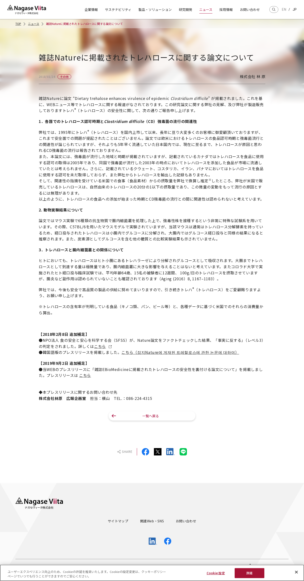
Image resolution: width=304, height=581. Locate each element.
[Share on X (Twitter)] (158, 451)
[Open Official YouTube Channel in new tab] (137, 541)
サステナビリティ (118, 9)
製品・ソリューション (155, 9)
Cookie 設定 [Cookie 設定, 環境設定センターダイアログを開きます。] (216, 573)
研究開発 (185, 9)
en (284, 9)
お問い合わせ (250, 9)
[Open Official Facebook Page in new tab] (167, 541)
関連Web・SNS (152, 521)
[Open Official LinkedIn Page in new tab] (153, 541)
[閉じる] (296, 572)
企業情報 (91, 9)
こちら (100, 346)
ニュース (205, 9)
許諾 (249, 573)
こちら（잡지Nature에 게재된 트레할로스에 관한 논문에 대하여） (180, 352)
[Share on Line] (183, 451)
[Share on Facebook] (145, 451)
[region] (152, 573)
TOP (18, 24)
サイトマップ (118, 521)
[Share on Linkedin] (170, 451)
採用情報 (226, 9)
